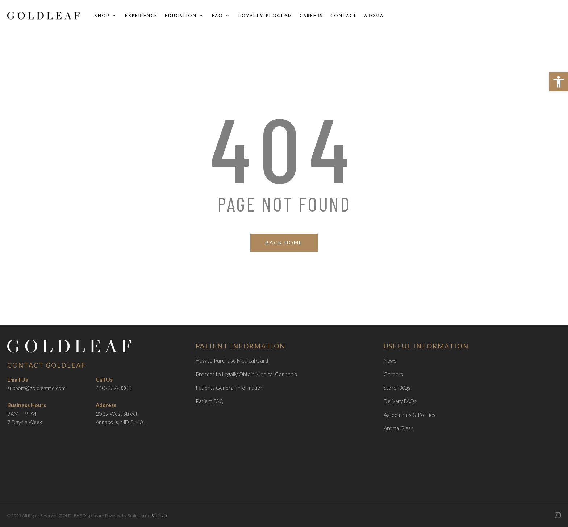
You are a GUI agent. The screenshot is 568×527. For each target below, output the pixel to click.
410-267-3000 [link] (114, 388)
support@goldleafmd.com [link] (36, 388)
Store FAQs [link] (397, 388)
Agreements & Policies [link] (409, 415)
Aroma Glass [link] (398, 428)
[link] (558, 81)
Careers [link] (393, 374)
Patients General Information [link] (229, 388)
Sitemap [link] (159, 515)
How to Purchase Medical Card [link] (232, 360)
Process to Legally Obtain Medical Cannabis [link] (246, 374)
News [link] (390, 360)
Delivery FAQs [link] (400, 401)
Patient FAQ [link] (210, 401)
